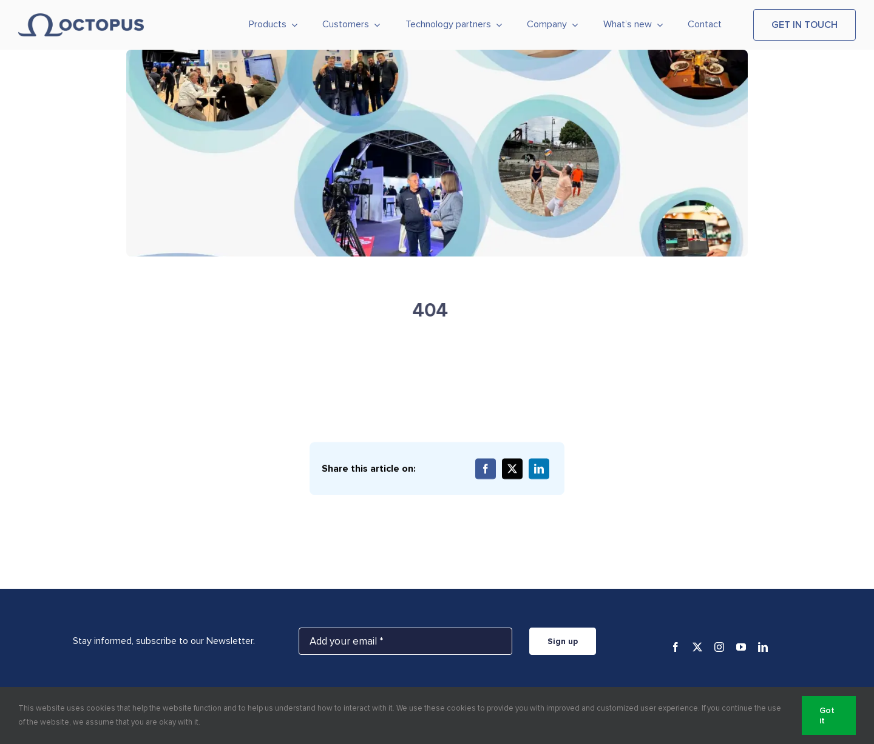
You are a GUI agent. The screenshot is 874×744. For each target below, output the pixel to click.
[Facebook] (485, 469)
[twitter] (697, 647)
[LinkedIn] (539, 469)
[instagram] (719, 647)
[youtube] (741, 647)
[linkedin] (763, 647)
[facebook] (675, 647)
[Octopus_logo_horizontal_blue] (81, 18)
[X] (512, 469)
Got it (827, 715)
